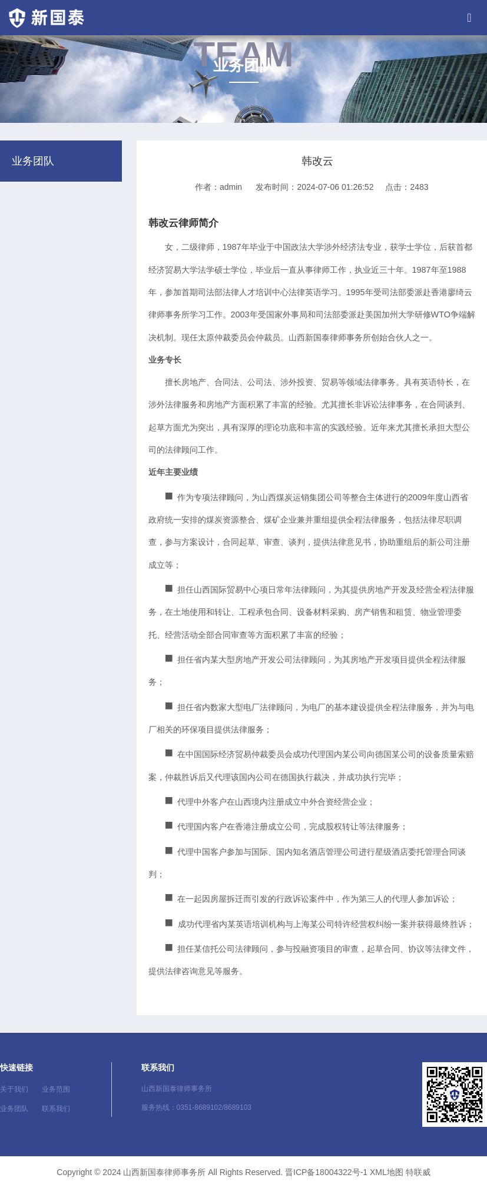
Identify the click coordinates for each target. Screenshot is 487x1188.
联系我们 (56, 1109)
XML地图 (386, 1172)
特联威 (418, 1172)
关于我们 (14, 1089)
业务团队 (14, 1109)
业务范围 (56, 1089)
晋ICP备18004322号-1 (326, 1172)
